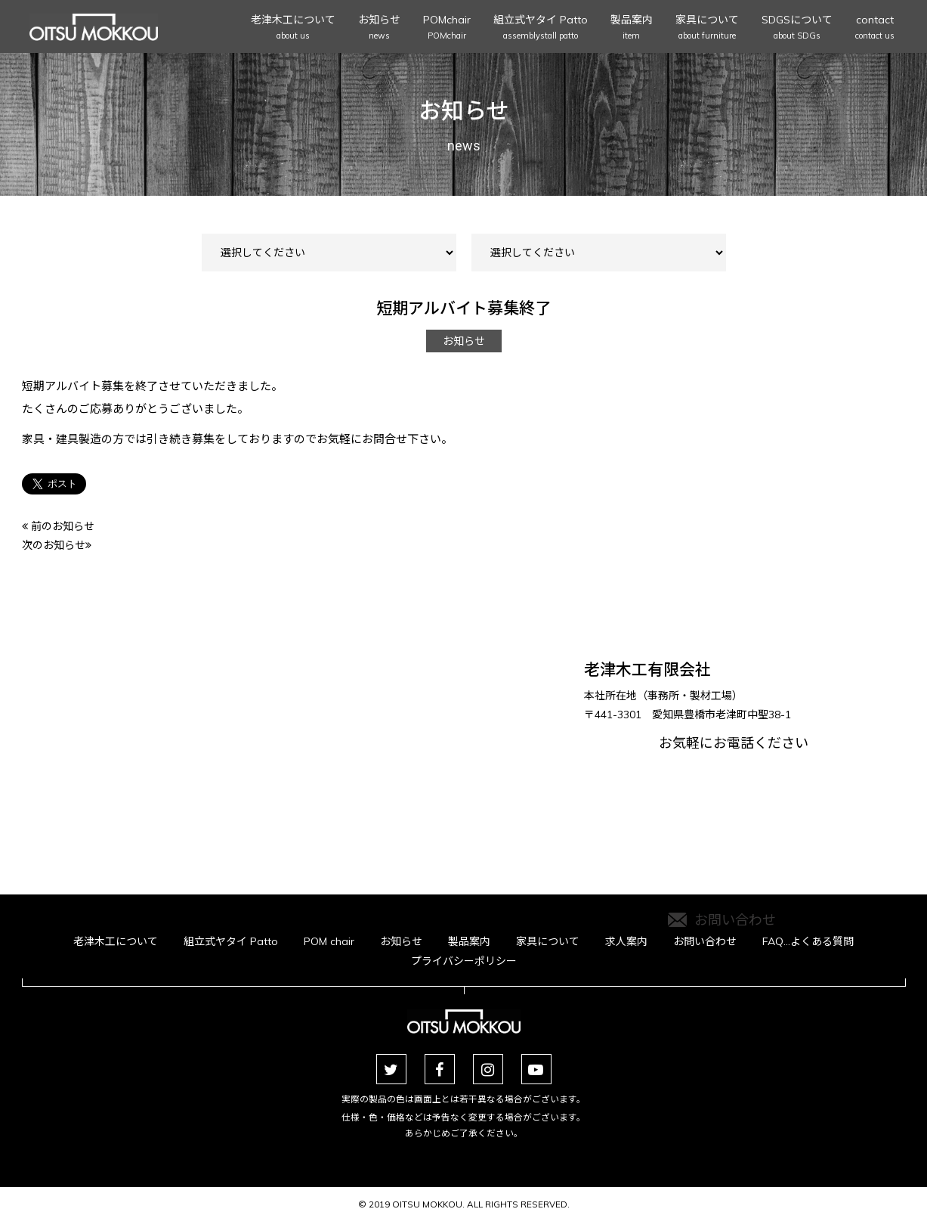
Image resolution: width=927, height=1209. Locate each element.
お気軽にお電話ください (733, 809)
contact (875, 28)
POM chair (329, 941)
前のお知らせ (58, 526)
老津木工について (293, 28)
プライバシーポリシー (464, 961)
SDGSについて (797, 28)
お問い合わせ (705, 941)
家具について (707, 28)
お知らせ (379, 28)
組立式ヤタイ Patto (540, 28)
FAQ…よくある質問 (808, 941)
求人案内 (626, 941)
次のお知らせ (56, 545)
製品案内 (631, 28)
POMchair (447, 28)
